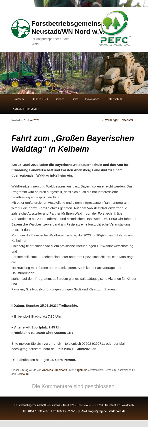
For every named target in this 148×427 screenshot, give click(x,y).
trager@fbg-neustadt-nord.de (106, 411)
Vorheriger (110, 120)
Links (75, 99)
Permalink (23, 374)
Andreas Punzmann (54, 370)
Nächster (129, 120)
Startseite (19, 99)
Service (59, 99)
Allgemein (81, 370)
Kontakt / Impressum (26, 108)
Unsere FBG (40, 99)
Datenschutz (114, 99)
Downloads (92, 99)
